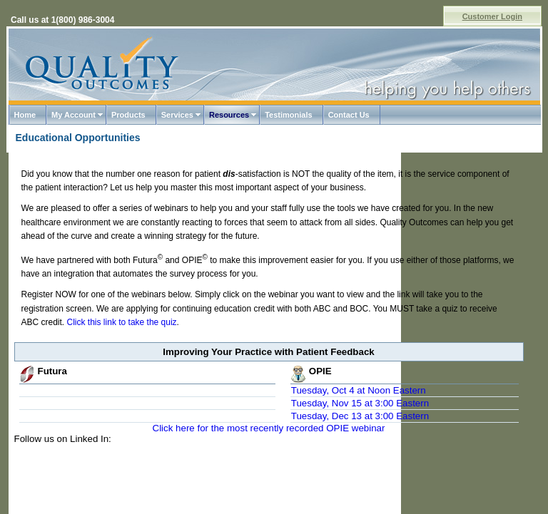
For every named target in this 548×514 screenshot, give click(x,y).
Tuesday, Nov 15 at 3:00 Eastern (360, 403)
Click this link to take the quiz (122, 322)
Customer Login (492, 16)
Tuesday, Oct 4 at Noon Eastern (358, 390)
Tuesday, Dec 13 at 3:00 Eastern (360, 416)
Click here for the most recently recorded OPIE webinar (269, 428)
